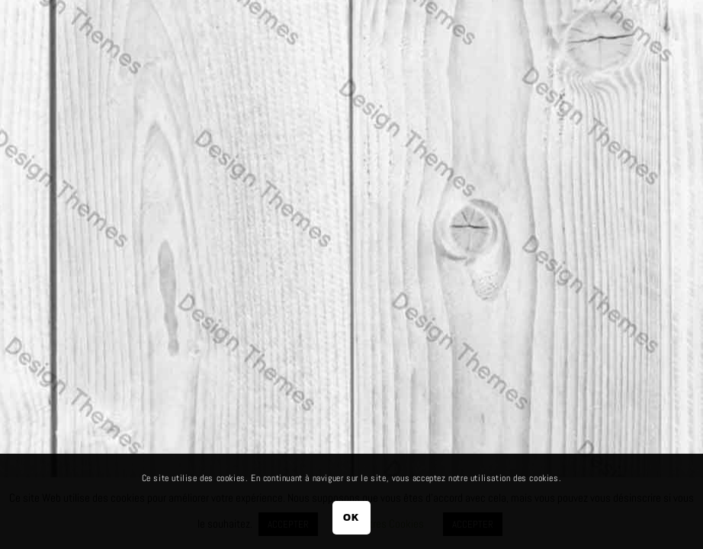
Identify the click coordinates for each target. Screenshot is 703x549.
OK (351, 517)
